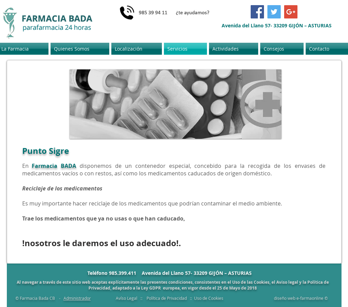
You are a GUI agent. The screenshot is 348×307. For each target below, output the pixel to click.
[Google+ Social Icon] (290, 11)
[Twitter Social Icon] (274, 11)
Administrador (77, 298)
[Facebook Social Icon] (257, 11)
